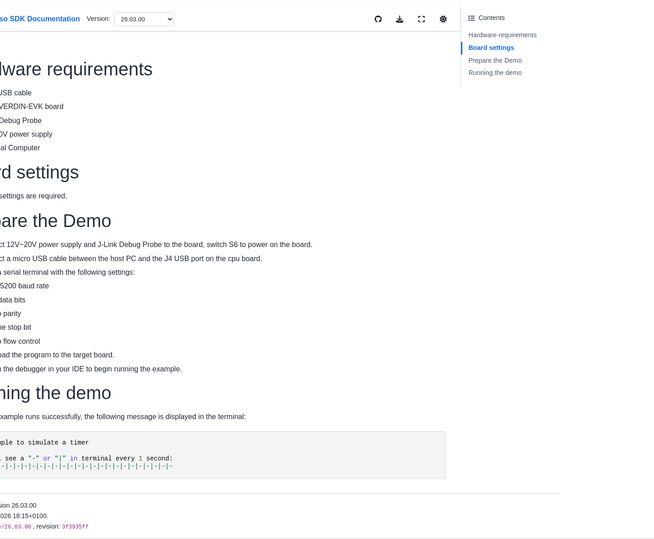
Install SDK (35, 228)
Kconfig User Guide (47, 310)
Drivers (29, 362)
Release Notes (40, 176)
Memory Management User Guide (68, 324)
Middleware (36, 391)
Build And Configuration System (65, 420)
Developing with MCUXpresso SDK (62, 440)
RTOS (28, 406)
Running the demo (583, 72)
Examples (33, 377)
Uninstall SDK (39, 258)
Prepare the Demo (583, 60)
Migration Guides (44, 191)
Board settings (579, 47)
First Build (33, 243)
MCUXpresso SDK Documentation (69, 86)
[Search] (71, 63)
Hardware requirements (590, 35)
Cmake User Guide (46, 295)
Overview (32, 124)
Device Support (41, 162)
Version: (314, 18)
